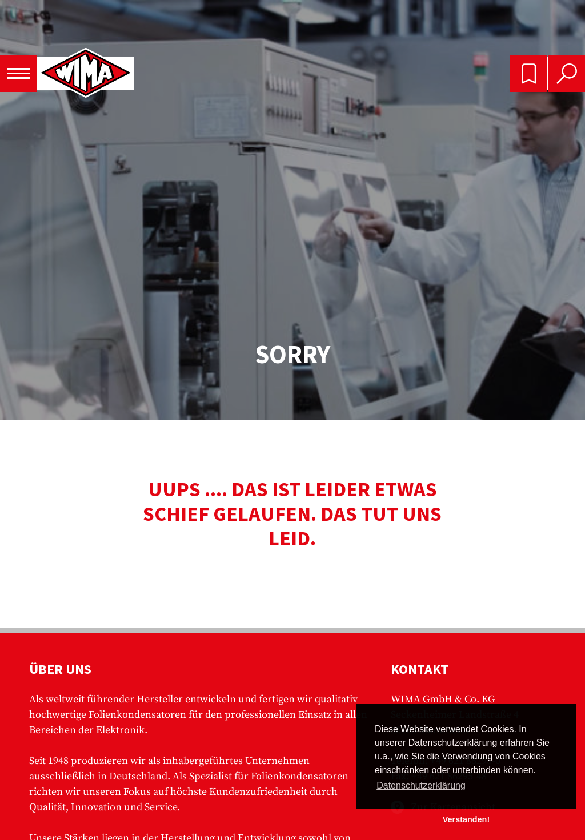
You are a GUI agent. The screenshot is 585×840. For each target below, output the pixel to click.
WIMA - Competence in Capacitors (85, 73)
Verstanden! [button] (466, 819)
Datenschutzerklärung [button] (421, 785)
